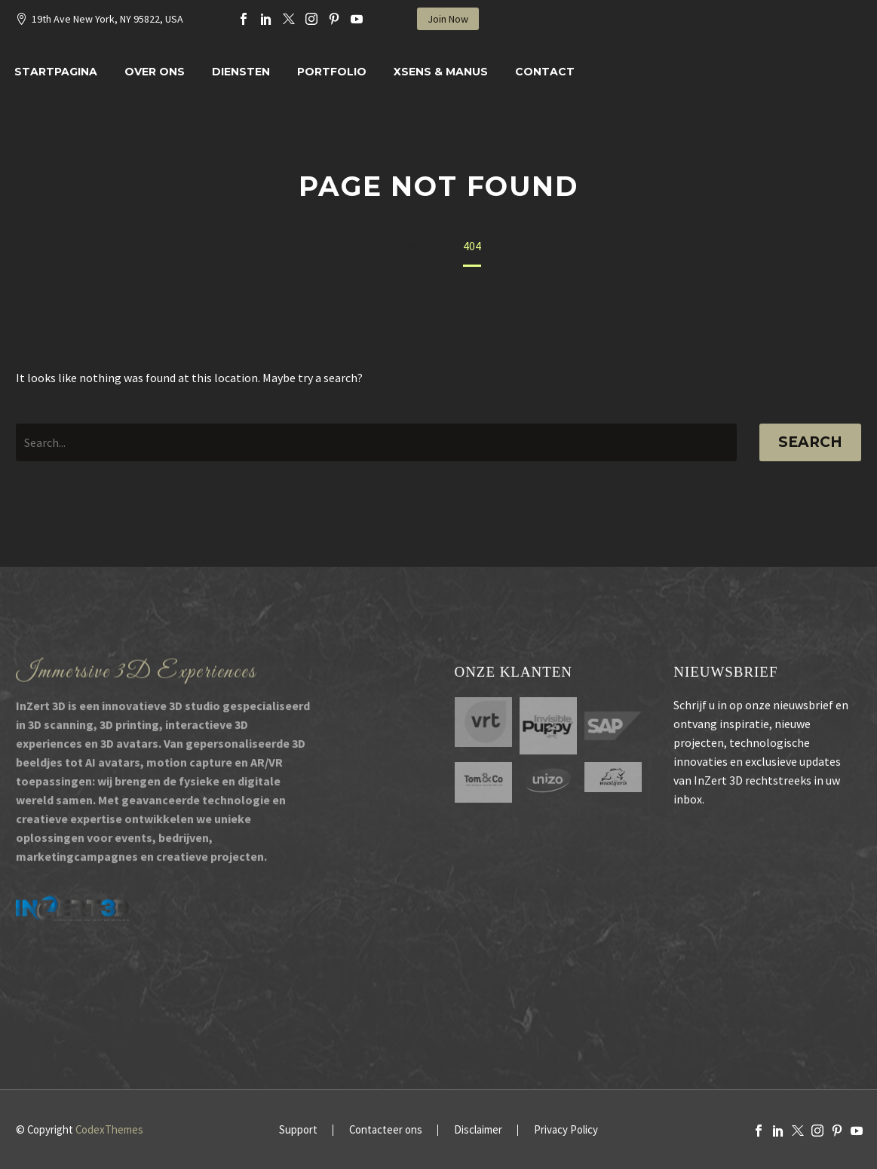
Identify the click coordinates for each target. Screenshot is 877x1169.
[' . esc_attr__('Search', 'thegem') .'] (376, 442)
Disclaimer (478, 1130)
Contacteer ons (385, 1130)
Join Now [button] (448, 19)
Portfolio (331, 71)
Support (298, 1130)
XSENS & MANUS (441, 71)
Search (810, 442)
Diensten (241, 71)
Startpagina (55, 71)
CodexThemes (109, 1129)
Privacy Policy (566, 1130)
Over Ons (154, 71)
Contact (545, 71)
